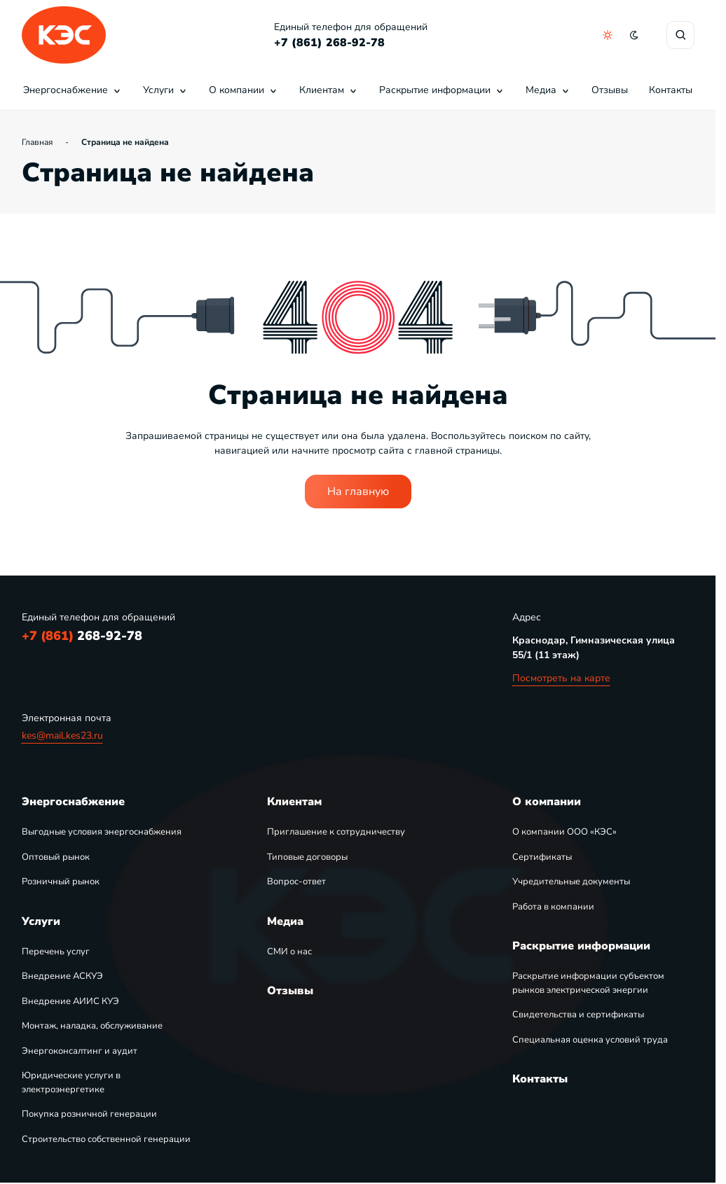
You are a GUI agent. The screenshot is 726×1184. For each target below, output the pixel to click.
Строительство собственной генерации (106, 1139)
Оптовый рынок (56, 857)
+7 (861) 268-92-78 (329, 42)
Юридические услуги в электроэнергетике (71, 1082)
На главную (358, 491)
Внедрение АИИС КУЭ (70, 1001)
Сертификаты (542, 857)
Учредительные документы (571, 881)
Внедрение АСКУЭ (62, 976)
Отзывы (609, 90)
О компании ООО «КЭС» (564, 832)
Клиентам (328, 90)
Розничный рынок (61, 881)
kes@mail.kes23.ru (62, 735)
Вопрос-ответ (296, 881)
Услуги (165, 90)
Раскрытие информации (442, 90)
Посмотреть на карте (561, 678)
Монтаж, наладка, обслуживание (92, 1025)
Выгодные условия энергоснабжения (102, 832)
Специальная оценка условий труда (590, 1039)
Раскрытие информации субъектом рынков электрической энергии (588, 983)
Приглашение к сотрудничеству (336, 832)
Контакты (670, 90)
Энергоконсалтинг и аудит (79, 1051)
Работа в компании (553, 906)
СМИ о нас (289, 951)
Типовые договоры (307, 857)
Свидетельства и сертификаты (578, 1014)
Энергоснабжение (72, 90)
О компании (243, 90)
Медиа (548, 90)
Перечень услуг (56, 951)
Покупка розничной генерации (89, 1114)
